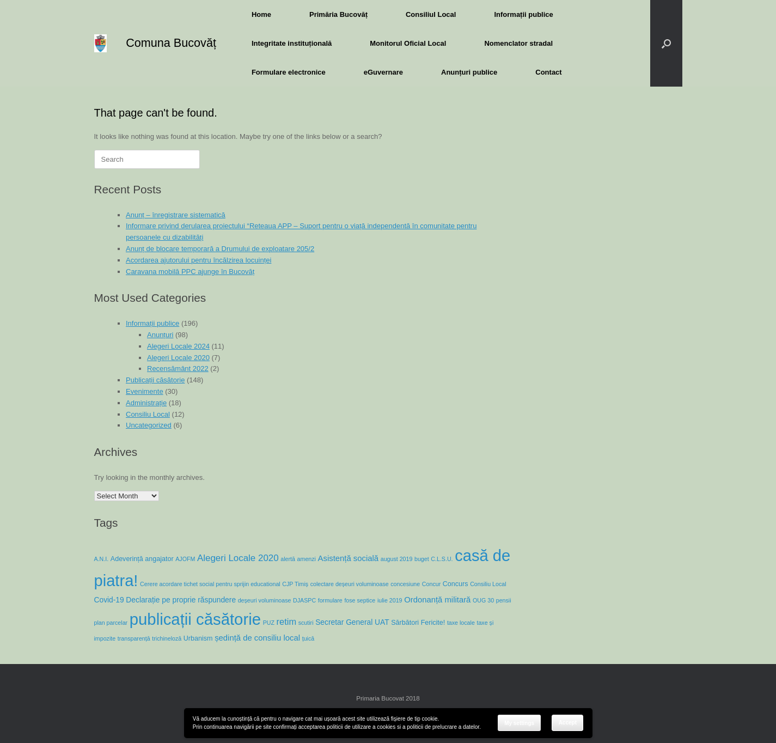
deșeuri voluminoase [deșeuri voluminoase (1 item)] (264, 600)
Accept (568, 723)
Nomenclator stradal (518, 43)
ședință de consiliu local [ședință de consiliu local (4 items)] (257, 638)
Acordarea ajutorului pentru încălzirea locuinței (198, 260)
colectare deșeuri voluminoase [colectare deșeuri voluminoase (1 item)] (349, 584)
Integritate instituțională (292, 43)
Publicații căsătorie (155, 380)
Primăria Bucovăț (338, 14)
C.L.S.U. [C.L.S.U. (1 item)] (442, 559)
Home (261, 14)
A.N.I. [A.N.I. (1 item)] (101, 559)
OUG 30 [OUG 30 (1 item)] (483, 600)
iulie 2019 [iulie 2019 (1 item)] (389, 600)
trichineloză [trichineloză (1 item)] (166, 638)
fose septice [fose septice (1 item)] (359, 600)
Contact (548, 72)
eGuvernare (383, 72)
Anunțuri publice (469, 72)
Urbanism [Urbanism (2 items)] (198, 638)
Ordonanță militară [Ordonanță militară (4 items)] (437, 599)
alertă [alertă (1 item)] (287, 559)
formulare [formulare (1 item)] (330, 600)
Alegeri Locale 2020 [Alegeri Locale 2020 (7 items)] (238, 558)
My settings (519, 723)
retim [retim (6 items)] (287, 621)
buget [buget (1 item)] (421, 559)
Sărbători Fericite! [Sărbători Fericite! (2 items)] (418, 622)
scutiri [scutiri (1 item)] (306, 622)
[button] (666, 43)
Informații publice (523, 14)
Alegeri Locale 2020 (178, 358)
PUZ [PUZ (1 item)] (268, 622)
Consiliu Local (148, 414)
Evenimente (144, 391)
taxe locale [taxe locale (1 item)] (461, 622)
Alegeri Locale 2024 (178, 346)
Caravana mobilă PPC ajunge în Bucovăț (190, 271)
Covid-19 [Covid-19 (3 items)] (109, 599)
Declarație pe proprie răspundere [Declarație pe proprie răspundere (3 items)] (181, 599)
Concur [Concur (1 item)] (431, 584)
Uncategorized (149, 425)
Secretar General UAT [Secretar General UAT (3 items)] (352, 622)
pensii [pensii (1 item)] (503, 600)
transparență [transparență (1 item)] (134, 638)
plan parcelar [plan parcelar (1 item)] (111, 622)
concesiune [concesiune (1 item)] (405, 584)
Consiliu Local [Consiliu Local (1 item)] (488, 584)
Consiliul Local (431, 14)
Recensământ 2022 (178, 368)
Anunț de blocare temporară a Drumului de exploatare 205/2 (220, 249)
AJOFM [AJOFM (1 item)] (185, 559)
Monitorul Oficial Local (408, 43)
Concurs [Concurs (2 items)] (455, 584)
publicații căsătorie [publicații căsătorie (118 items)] (195, 619)
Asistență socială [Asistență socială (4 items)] (348, 558)
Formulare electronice (289, 72)
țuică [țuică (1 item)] (308, 638)
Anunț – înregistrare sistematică (175, 215)
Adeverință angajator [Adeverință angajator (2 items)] (142, 559)
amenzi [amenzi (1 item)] (306, 559)
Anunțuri (160, 335)
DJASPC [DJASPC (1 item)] (304, 600)
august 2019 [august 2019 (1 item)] (397, 559)
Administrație (146, 403)
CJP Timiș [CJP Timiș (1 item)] (295, 584)
